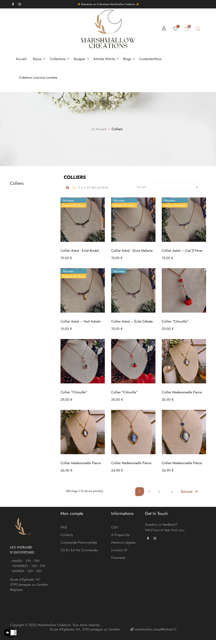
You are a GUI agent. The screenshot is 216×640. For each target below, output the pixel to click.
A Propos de (120, 534)
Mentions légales (123, 542)
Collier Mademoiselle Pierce (182, 392)
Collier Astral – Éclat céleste (132, 321)
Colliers (17, 183)
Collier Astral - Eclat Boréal (80, 250)
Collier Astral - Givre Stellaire (132, 250)
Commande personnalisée (79, 542)
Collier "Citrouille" (175, 321)
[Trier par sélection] (177, 187)
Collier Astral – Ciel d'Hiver (182, 250)
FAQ (64, 527)
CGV (114, 527)
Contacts (67, 534)
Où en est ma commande (79, 550)
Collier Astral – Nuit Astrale (80, 321)
